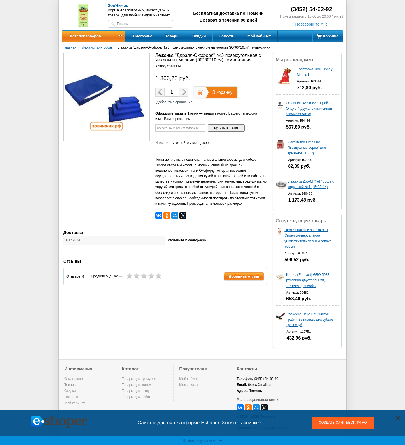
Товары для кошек (136, 385)
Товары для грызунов (139, 379)
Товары (172, 36)
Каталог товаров (85, 36)
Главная (70, 47)
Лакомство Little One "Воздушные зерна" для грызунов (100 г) (307, 147)
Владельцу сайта (203, 440)
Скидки (199, 36)
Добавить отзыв (244, 276)
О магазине (141, 36)
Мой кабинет (259, 36)
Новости (227, 36)
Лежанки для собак (97, 47)
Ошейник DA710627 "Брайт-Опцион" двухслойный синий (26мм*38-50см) (309, 108)
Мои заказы (188, 385)
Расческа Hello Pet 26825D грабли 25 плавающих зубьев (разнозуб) (309, 319)
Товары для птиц (135, 391)
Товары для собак (136, 397)
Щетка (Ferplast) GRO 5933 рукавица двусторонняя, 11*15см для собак (308, 280)
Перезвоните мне (311, 24)
